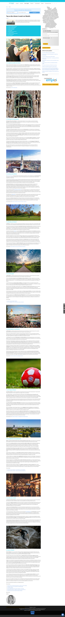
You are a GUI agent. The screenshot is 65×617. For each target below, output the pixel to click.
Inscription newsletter (46, 47)
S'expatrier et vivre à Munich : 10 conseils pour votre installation (16, 469)
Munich (7, 18)
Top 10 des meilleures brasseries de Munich (48, 52)
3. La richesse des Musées (11, 28)
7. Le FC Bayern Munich (10, 32)
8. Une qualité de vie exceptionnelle (12, 33)
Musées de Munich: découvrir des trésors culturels (19, 201)
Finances (31, 3)
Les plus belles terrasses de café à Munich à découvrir (17, 246)
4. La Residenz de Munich (10, 29)
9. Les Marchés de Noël (10, 34)
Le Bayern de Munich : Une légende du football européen (20, 416)
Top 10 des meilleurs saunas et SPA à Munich (48, 56)
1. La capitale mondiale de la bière (12, 26)
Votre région (26, 3)
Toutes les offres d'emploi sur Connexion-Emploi (50, 84)
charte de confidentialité (25, 609)
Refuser (32, 613)
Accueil (17, 3)
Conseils (21, 3)
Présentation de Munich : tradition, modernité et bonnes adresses (16, 589)
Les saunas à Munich (10, 587)
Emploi (42, 3)
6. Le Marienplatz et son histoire (11, 31)
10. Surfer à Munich (10, 35)
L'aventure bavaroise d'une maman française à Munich (14, 590)
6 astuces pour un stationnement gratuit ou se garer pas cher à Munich (17, 585)
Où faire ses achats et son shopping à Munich (16, 355)
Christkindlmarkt (28, 511)
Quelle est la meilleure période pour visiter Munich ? (49, 66)
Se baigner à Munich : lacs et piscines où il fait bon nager (15, 586)
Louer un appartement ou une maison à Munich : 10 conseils (15, 588)
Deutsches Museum (10, 175)
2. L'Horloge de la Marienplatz (11, 27)
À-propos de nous (48, 3)
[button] (62, 614)
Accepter (32, 611)
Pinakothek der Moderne (17, 189)
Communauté (37, 3)
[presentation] (49, 40)
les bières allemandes (14, 87)
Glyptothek (13, 194)
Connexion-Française (12, 3)
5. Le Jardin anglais (9, 30)
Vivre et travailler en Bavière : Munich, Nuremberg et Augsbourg (16, 470)
